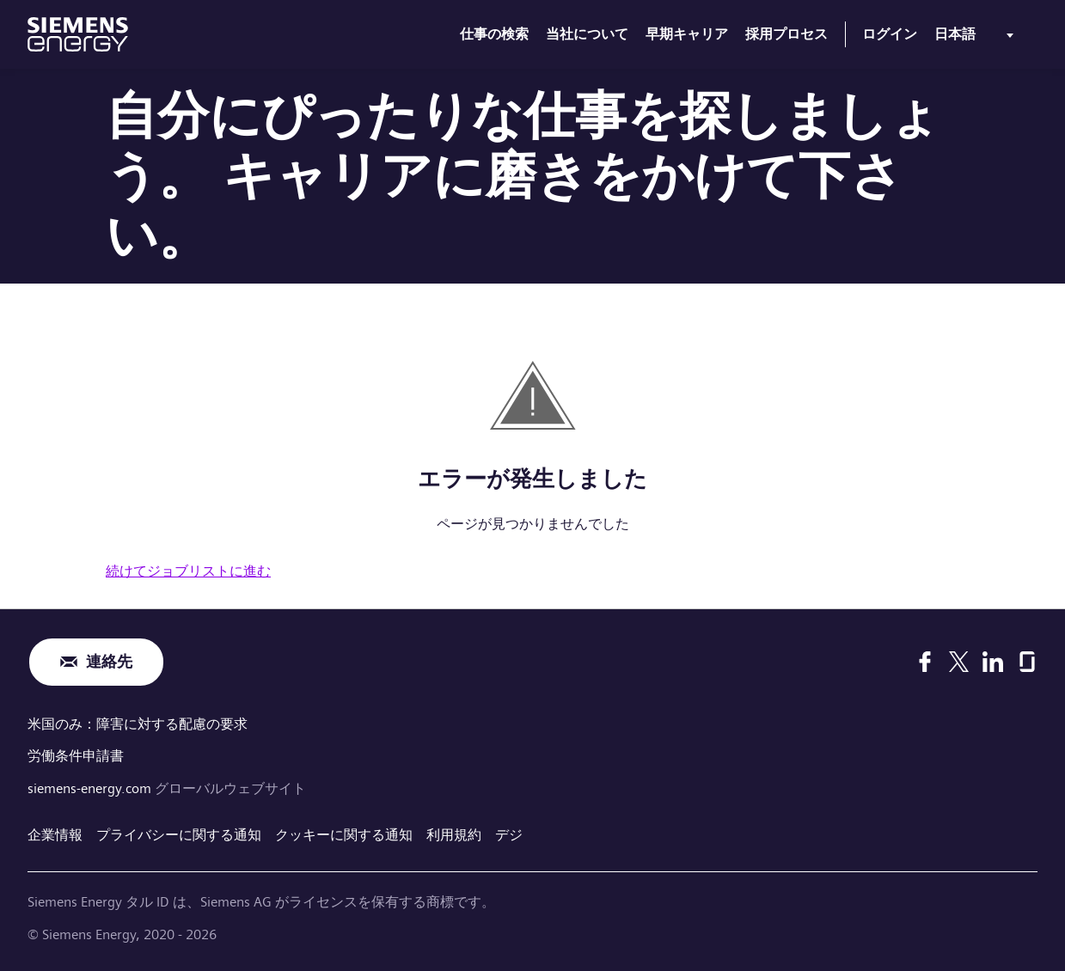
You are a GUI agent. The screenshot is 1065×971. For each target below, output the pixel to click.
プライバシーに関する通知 (178, 835)
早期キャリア (687, 34)
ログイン (889, 34)
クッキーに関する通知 (344, 835)
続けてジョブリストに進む (188, 571)
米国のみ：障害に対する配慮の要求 (138, 724)
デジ (509, 835)
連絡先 (109, 662)
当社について (587, 34)
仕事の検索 (494, 34)
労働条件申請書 (76, 756)
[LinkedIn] (992, 661)
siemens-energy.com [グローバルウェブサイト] (91, 788)
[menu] (977, 38)
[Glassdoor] (1027, 661)
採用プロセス (786, 34)
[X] (959, 661)
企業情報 (55, 835)
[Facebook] (925, 661)
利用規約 (453, 835)
